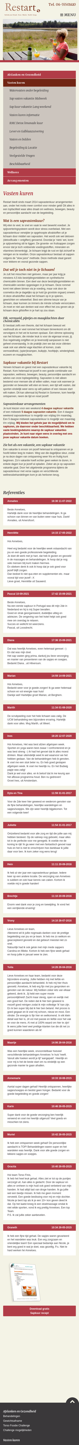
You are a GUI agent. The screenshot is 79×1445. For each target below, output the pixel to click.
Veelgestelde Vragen (22, 156)
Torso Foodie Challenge (16, 1425)
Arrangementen (18, 180)
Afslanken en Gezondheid (24, 74)
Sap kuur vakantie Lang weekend (30, 107)
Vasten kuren (16, 82)
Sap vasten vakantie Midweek (28, 98)
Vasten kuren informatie (24, 115)
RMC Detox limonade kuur (26, 123)
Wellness (13, 172)
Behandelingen (11, 1416)
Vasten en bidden (20, 139)
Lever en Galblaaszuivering (26, 131)
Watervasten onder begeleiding (28, 90)
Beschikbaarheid (19, 164)
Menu (68, 15)
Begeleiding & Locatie (23, 148)
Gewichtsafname (12, 1420)
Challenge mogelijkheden (17, 1430)
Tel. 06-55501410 (62, 4)
